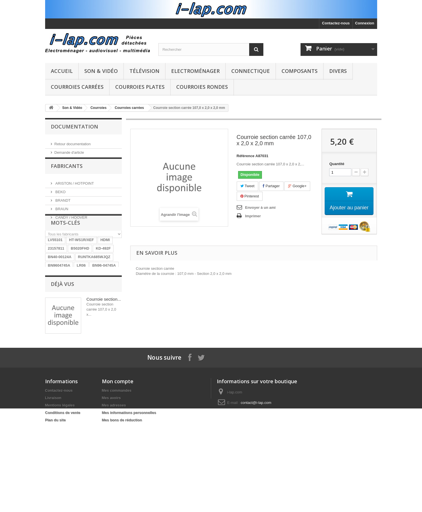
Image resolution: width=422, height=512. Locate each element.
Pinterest (249, 196)
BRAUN (61, 212)
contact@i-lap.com (256, 484)
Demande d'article (69, 150)
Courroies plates (140, 86)
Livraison (53, 479)
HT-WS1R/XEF (81, 275)
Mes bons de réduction (122, 502)
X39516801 (57, 335)
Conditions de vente (62, 494)
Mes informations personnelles (129, 494)
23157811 (56, 284)
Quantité (336, 164)
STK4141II (87, 318)
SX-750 (109, 327)
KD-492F (103, 284)
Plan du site (55, 502)
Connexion (364, 23)
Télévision (144, 71)
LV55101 (55, 275)
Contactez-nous (336, 23)
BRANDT (62, 204)
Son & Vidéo (101, 71)
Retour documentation (72, 142)
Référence (246, 156)
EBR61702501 (60, 309)
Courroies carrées (77, 86)
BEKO (60, 195)
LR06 (81, 301)
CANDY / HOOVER (70, 221)
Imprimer (253, 216)
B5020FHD (80, 284)
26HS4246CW (60, 318)
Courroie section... (104, 372)
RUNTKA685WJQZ (94, 292)
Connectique (250, 71)
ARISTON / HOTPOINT (74, 187)
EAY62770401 (85, 335)
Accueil (62, 71)
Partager (271, 186)
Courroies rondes (202, 86)
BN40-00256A (60, 327)
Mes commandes (117, 472)
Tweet (247, 186)
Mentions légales (60, 487)
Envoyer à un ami (260, 207)
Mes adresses (114, 487)
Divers (338, 71)
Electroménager (195, 71)
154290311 (87, 327)
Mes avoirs (111, 479)
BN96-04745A (104, 301)
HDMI (105, 275)
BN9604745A (59, 301)
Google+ (297, 186)
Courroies (99, 108)
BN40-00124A (60, 292)
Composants (300, 71)
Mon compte (117, 463)
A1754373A (88, 309)
